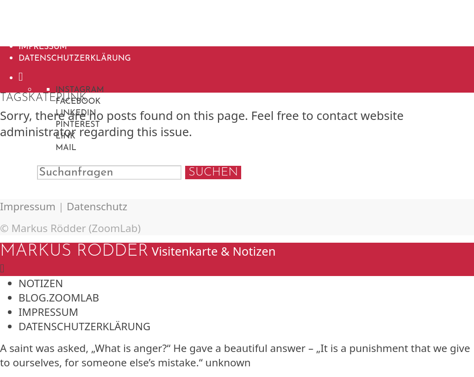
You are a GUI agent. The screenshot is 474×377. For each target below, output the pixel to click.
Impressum (43, 47)
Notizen (38, 24)
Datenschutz (97, 206)
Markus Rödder (74, 8)
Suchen (213, 172)
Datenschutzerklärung (75, 59)
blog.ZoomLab (52, 35)
